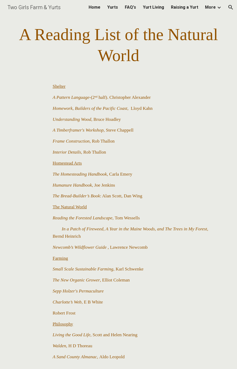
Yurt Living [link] (153, 7)
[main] (118, 45)
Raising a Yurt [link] (184, 7)
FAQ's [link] (130, 7)
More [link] (210, 7)
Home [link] (94, 7)
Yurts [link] (112, 7)
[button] (230, 7)
